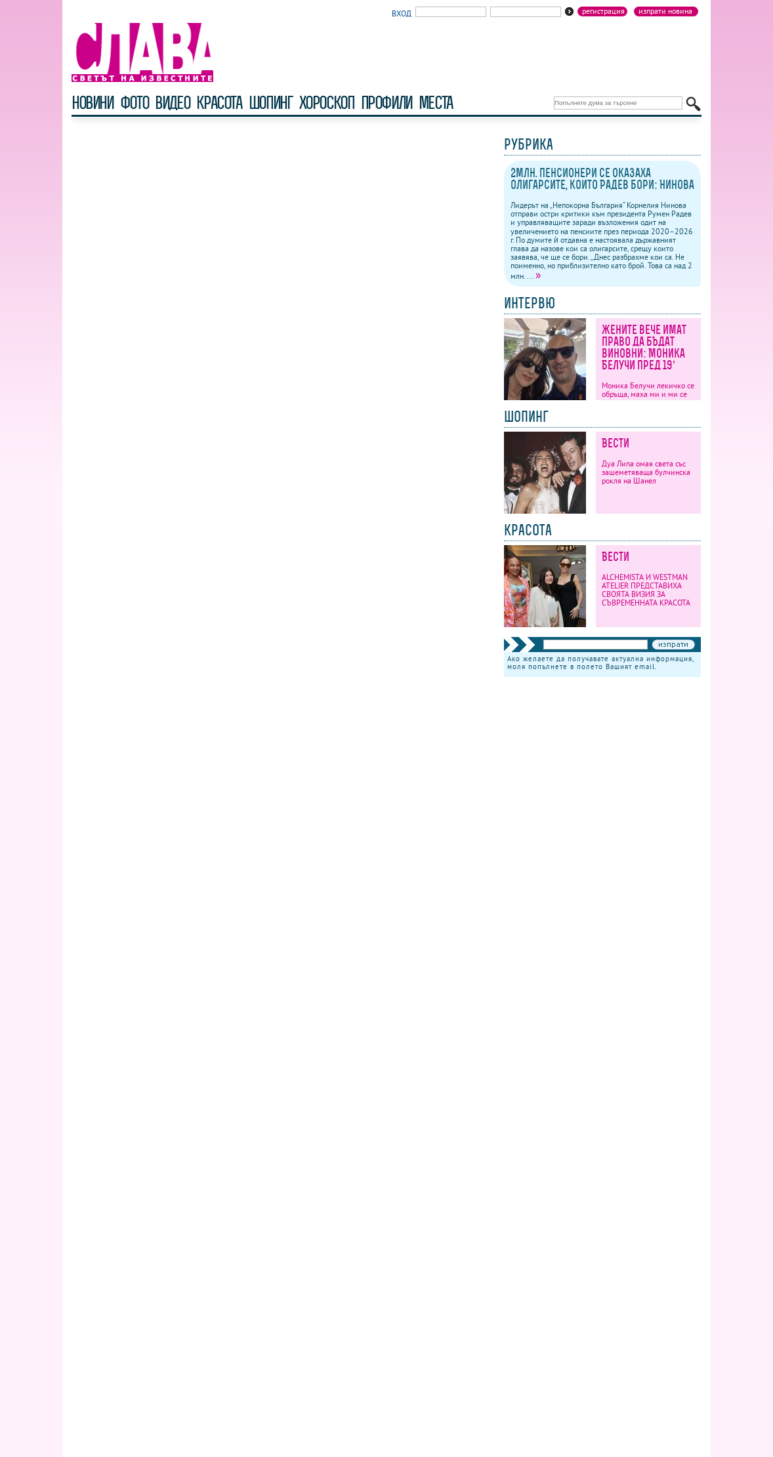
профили (386, 102)
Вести (615, 443)
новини (93, 102)
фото (134, 102)
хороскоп (326, 102)
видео (172, 102)
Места (436, 102)
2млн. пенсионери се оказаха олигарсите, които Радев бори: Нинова (602, 178)
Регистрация (603, 11)
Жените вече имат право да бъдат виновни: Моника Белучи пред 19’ (644, 347)
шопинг (271, 102)
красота (218, 102)
